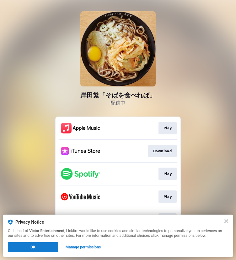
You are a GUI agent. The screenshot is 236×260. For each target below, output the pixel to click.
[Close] (226, 221)
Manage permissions (83, 247)
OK (32, 247)
